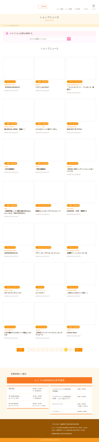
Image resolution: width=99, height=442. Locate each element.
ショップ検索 (68, 9)
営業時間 (43, 6)
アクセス (86, 9)
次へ (78, 349)
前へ (21, 349)
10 (70, 349)
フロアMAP (77, 9)
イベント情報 (60, 9)
